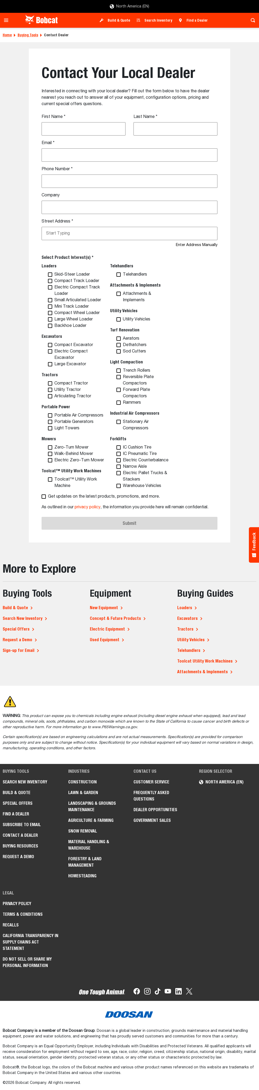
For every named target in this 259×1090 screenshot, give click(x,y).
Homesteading (82, 875)
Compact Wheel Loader (77, 313)
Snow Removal (82, 831)
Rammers (132, 403)
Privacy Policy (17, 903)
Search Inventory (158, 20)
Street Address (57, 221)
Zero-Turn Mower (71, 447)
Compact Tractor (71, 383)
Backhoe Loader (70, 326)
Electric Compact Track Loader (77, 290)
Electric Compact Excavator (71, 354)
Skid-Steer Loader (72, 274)
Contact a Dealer (20, 835)
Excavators (52, 336)
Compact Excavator (73, 345)
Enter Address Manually (196, 245)
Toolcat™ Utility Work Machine (75, 482)
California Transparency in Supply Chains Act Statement (30, 942)
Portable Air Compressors (78, 415)
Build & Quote (119, 20)
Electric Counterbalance (145, 460)
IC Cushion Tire (137, 447)
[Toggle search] (251, 20)
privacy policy (87, 507)
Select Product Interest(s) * (67, 257)
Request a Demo (17, 639)
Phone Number (57, 169)
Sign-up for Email (18, 650)
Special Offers (16, 629)
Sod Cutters (134, 351)
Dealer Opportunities (155, 809)
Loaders (49, 265)
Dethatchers (135, 345)
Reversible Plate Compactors (138, 380)
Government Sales (152, 820)
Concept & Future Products (115, 618)
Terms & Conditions (23, 914)
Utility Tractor (67, 390)
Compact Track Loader (76, 281)
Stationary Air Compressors (136, 425)
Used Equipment (104, 639)
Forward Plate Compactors (136, 393)
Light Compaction (126, 361)
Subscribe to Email (22, 824)
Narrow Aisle (135, 467)
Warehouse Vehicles (142, 486)
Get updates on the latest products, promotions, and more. (104, 496)
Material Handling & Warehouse (88, 845)
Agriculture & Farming (91, 820)
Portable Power (56, 406)
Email (48, 143)
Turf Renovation (124, 329)
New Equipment (104, 607)
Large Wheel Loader (73, 319)
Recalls (11, 925)
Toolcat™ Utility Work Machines (71, 470)
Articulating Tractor (72, 396)
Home (7, 35)
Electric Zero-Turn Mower (79, 460)
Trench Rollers (136, 370)
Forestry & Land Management (85, 862)
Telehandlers (121, 265)
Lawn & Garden (83, 792)
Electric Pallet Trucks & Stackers (145, 476)
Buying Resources (20, 846)
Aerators (131, 338)
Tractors (50, 374)
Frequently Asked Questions (151, 796)
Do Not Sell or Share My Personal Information (27, 962)
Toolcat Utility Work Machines (205, 661)
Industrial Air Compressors (134, 413)
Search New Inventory (22, 618)
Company (51, 195)
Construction (82, 781)
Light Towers (66, 428)
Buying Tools (28, 35)
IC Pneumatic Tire (140, 454)
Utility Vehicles (123, 310)
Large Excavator (70, 364)
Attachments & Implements (135, 285)
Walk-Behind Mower (73, 454)
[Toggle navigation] (7, 20)
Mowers (49, 438)
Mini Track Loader (71, 306)
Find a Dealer (197, 20)
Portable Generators (74, 422)
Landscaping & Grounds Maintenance (92, 806)
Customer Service (151, 781)
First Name (54, 117)
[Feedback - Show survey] (254, 545)
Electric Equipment (107, 629)
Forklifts (118, 438)
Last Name (145, 117)
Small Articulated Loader (77, 300)
